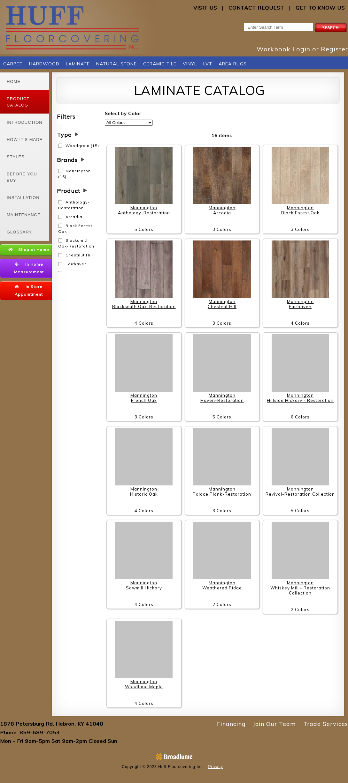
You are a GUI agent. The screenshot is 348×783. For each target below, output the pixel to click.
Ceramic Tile (159, 64)
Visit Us (205, 7)
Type (64, 134)
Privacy (215, 767)
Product (68, 191)
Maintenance (24, 214)
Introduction (25, 122)
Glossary (19, 232)
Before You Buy (22, 177)
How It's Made (25, 139)
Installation (23, 197)
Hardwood (44, 64)
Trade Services (325, 724)
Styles (16, 156)
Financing (231, 724)
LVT (207, 64)
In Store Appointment (29, 290)
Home (13, 81)
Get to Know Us (320, 7)
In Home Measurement (29, 268)
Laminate (78, 64)
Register (334, 49)
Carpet (13, 64)
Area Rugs (233, 64)
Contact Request (256, 7)
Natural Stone (116, 64)
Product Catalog (18, 101)
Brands (67, 160)
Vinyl (190, 64)
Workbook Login (283, 49)
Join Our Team (274, 724)
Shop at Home (28, 249)
